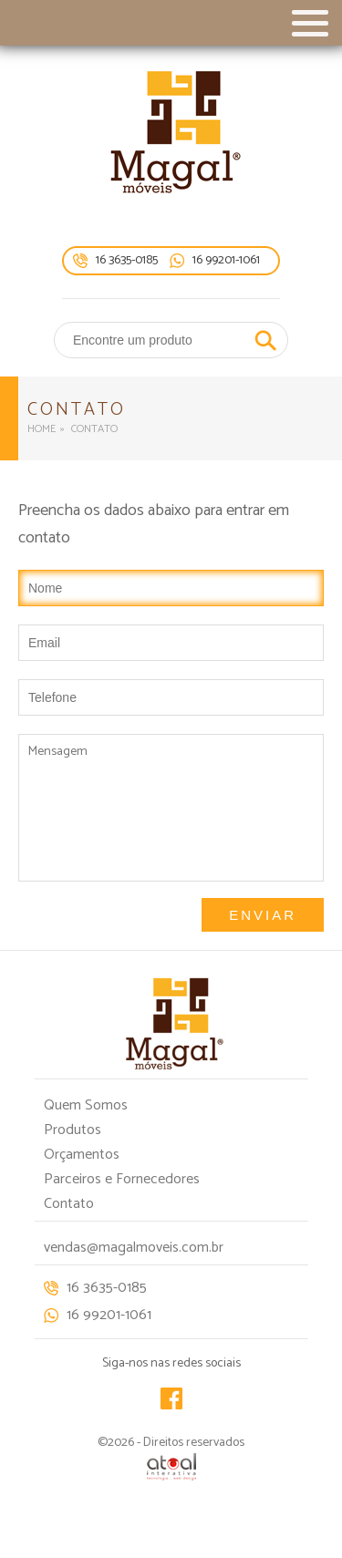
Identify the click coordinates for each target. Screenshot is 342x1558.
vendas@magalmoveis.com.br (133, 1247)
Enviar (262, 915)
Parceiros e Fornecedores (122, 1179)
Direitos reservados (193, 1442)
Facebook (171, 1398)
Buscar (265, 340)
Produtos (72, 1130)
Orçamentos (81, 1154)
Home (41, 429)
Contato (69, 1204)
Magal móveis (171, 132)
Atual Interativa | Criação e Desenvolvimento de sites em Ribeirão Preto (171, 1467)
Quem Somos (86, 1105)
